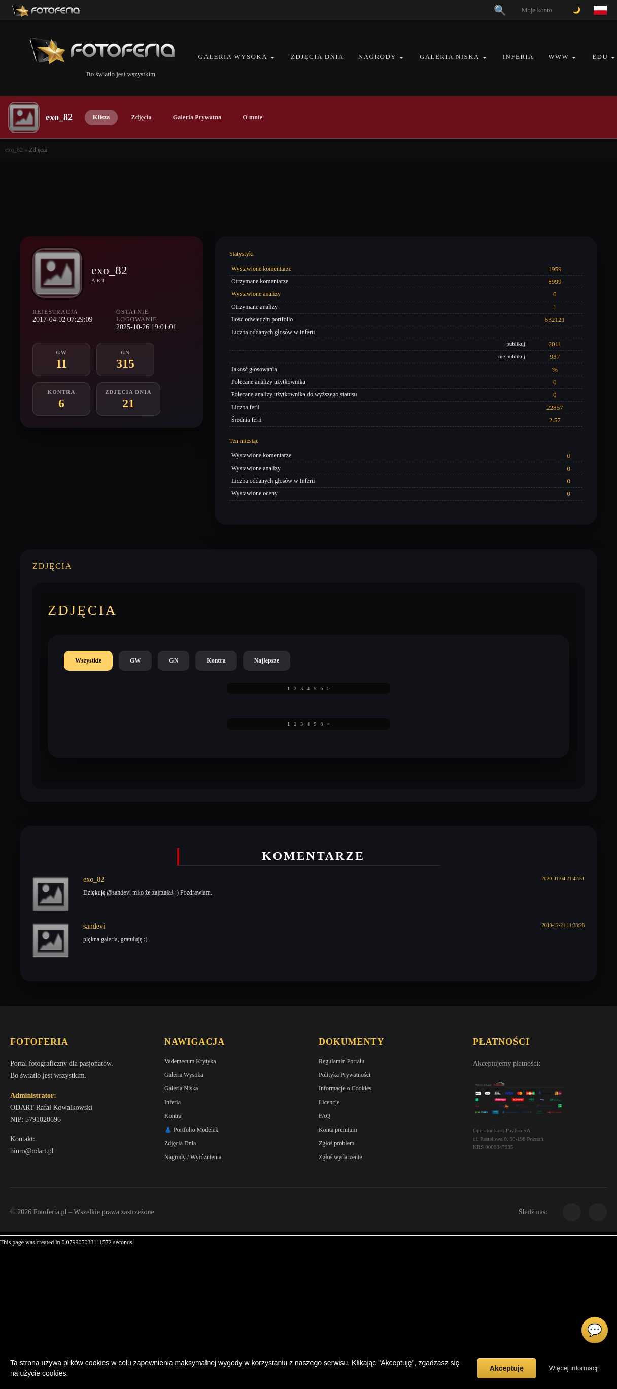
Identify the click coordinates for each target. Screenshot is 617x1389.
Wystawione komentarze (261, 268)
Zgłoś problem (336, 1143)
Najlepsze (266, 660)
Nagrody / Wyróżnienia (192, 1157)
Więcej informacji (574, 1368)
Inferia (518, 56)
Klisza (101, 117)
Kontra (216, 660)
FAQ (324, 1115)
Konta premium (338, 1129)
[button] (272, 57)
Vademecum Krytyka (190, 1061)
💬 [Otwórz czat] (594, 1330)
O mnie (252, 117)
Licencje (329, 1102)
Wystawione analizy (256, 293)
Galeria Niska (449, 56)
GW (135, 660)
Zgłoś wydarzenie (340, 1157)
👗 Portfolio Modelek (191, 1129)
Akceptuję (507, 1368)
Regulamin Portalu (341, 1061)
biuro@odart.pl (32, 1151)
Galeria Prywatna (197, 117)
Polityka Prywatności (344, 1074)
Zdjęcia (141, 117)
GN (173, 660)
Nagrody (377, 56)
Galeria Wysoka (232, 56)
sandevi (94, 926)
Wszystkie (88, 660)
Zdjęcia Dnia (317, 56)
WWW (558, 56)
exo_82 (14, 149)
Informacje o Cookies (345, 1088)
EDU (600, 56)
